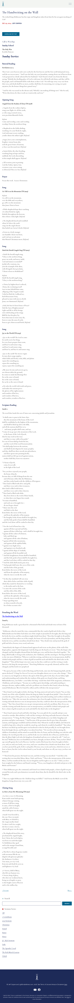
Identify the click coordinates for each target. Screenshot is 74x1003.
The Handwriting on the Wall (12, 616)
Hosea (4, 936)
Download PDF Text (11, 34)
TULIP (4, 956)
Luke (4, 944)
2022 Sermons (7, 921)
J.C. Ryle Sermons (8, 940)
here (65, 984)
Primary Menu (70, 4)
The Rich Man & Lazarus (10, 952)
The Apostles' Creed (9, 948)
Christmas (5, 925)
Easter (4, 933)
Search (7, 898)
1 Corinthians (7, 917)
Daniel (4, 929)
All (3, 913)
